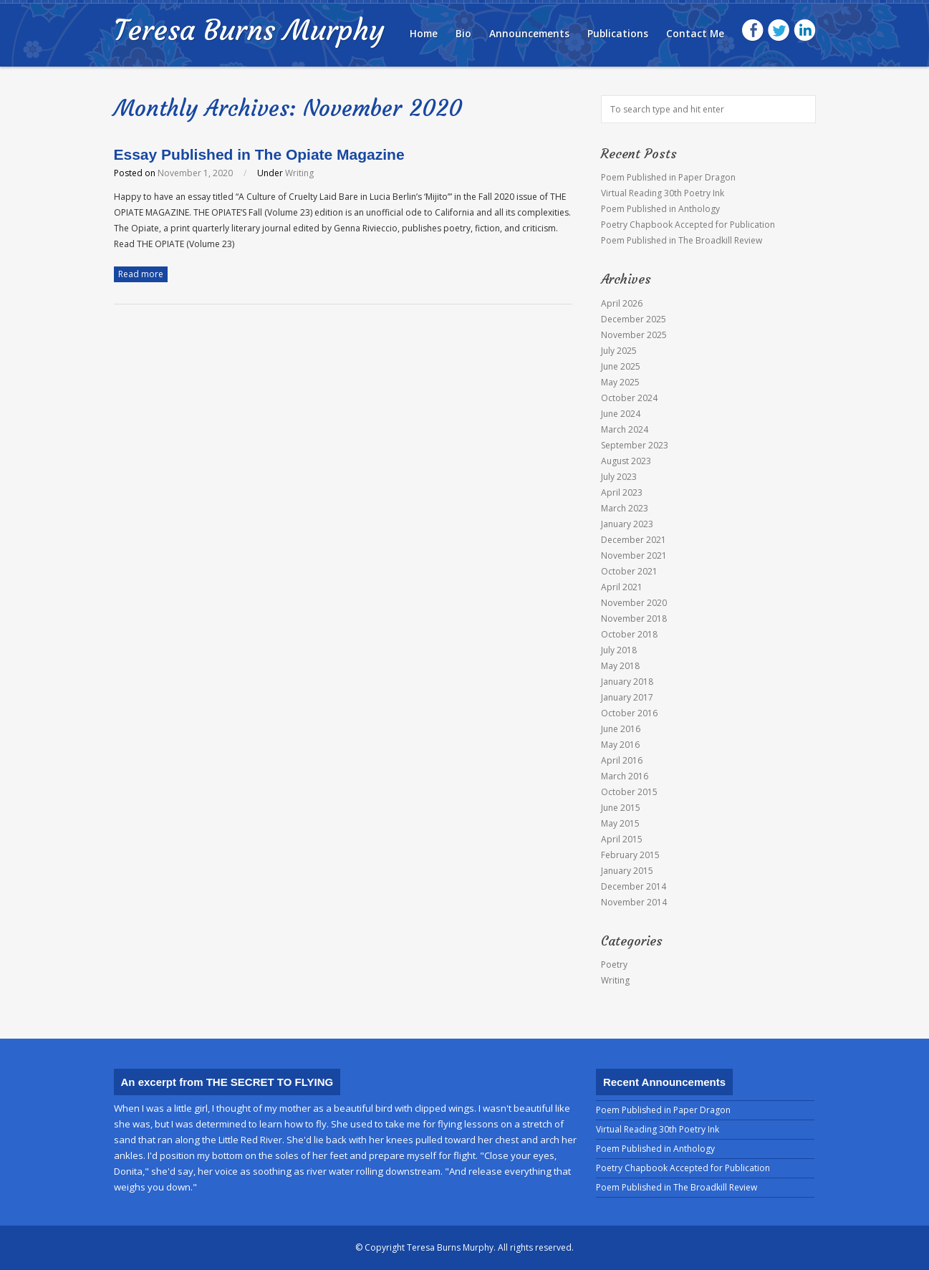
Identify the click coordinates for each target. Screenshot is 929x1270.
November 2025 (634, 335)
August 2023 (626, 461)
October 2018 (629, 634)
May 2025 (620, 382)
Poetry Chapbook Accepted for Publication (688, 224)
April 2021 (621, 587)
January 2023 (627, 524)
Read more (140, 274)
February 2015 (630, 855)
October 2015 (629, 792)
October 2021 (629, 571)
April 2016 (621, 760)
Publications (617, 33)
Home (424, 33)
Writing (299, 173)
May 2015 (620, 823)
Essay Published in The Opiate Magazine (259, 154)
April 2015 (621, 839)
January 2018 (627, 681)
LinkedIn (805, 30)
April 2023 (621, 492)
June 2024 (620, 414)
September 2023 (634, 445)
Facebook (753, 30)
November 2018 (634, 618)
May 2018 (620, 666)
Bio (463, 33)
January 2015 (627, 871)
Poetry (614, 964)
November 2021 (634, 555)
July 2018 (619, 650)
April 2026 (621, 303)
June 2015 (620, 808)
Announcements (529, 33)
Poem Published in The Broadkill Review (681, 240)
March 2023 (624, 508)
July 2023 (619, 477)
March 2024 (624, 429)
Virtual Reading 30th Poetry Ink (662, 193)
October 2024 (629, 398)
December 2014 (633, 886)
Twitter (779, 30)
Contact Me (695, 33)
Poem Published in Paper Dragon (668, 177)
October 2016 (629, 713)
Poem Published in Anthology (660, 209)
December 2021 (633, 540)
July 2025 (619, 351)
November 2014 (634, 902)
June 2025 (620, 366)
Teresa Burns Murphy (249, 30)
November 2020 (634, 603)
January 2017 (627, 697)
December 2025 (633, 319)
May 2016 (620, 745)
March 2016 (624, 776)
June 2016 (620, 729)
